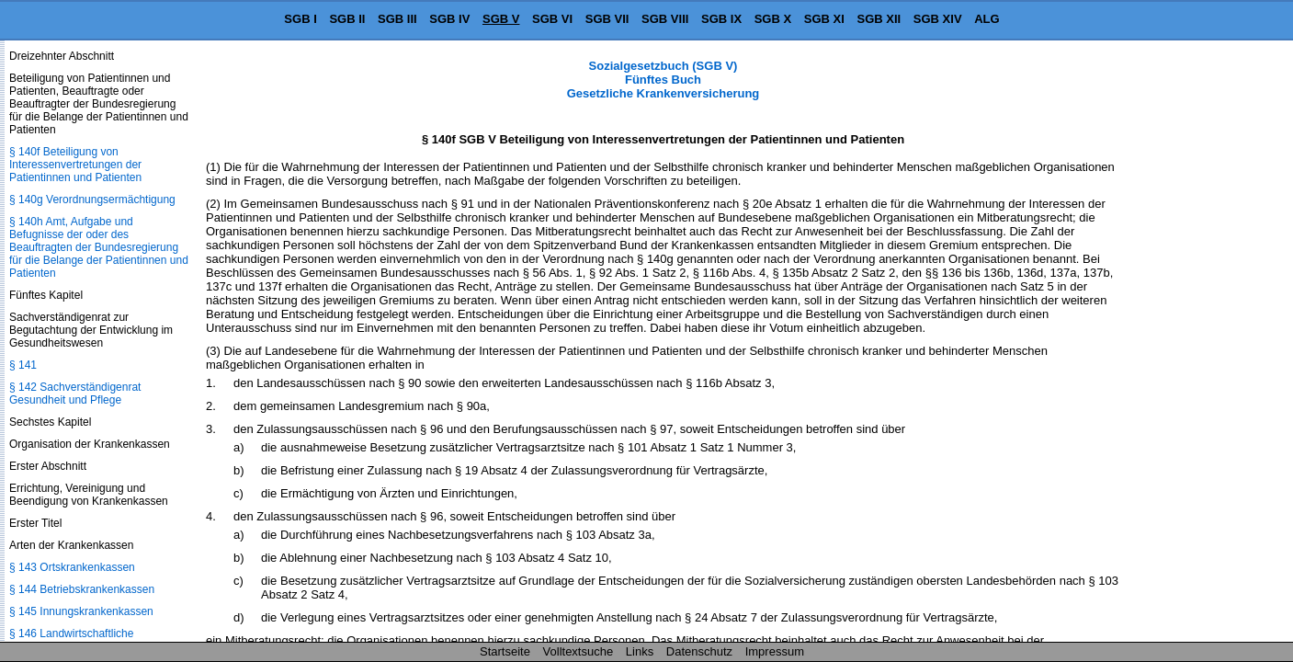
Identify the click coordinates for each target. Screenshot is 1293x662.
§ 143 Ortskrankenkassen (72, 567)
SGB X (772, 19)
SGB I (300, 19)
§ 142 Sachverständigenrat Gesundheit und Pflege (75, 393)
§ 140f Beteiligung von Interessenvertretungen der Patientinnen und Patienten (75, 164)
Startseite (505, 651)
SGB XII (879, 19)
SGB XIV (937, 19)
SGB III (397, 19)
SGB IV (449, 19)
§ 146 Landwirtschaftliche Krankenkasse (71, 640)
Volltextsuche (578, 651)
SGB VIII (664, 19)
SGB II (347, 19)
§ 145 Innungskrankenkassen (81, 611)
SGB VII (607, 19)
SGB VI (552, 19)
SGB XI (824, 19)
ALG (986, 19)
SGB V (500, 19)
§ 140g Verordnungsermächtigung (92, 199)
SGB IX (721, 19)
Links (639, 651)
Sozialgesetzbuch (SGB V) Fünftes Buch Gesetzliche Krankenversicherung (663, 79)
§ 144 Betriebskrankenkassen (81, 589)
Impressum (774, 651)
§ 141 (23, 365)
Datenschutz (699, 651)
